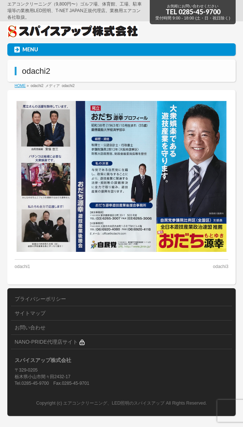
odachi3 (220, 266)
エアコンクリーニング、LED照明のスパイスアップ (114, 403)
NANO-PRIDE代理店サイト (50, 342)
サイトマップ (30, 313)
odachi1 (22, 266)
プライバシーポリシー (40, 299)
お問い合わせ (30, 327)
